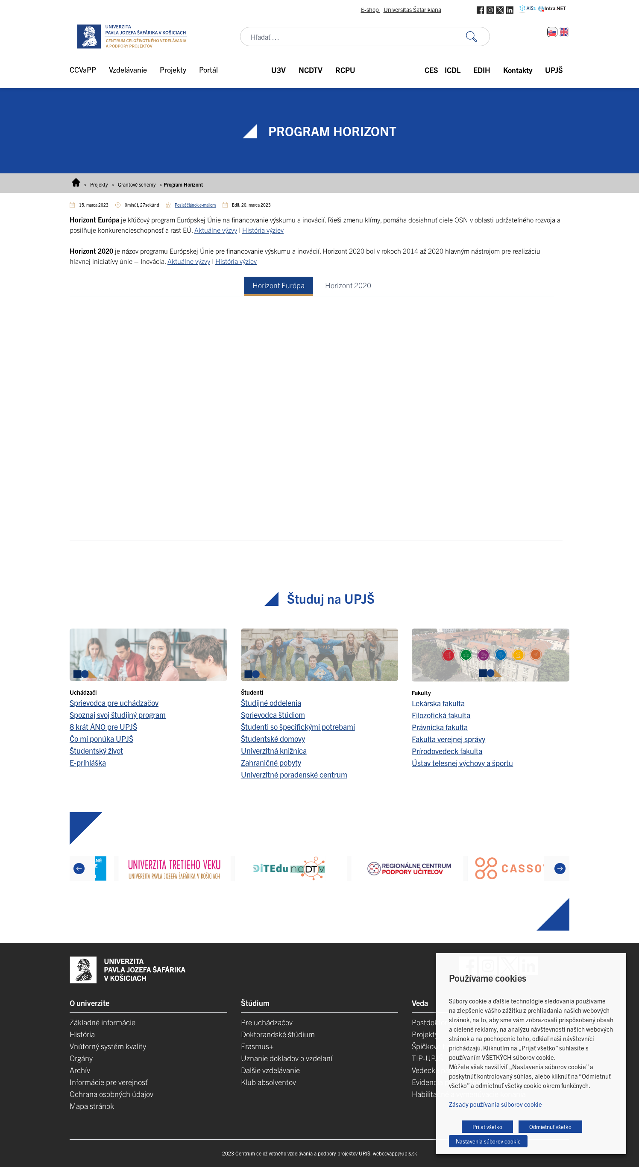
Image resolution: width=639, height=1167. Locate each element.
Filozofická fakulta (441, 715)
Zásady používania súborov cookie (495, 1104)
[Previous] (79, 868)
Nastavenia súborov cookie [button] (488, 1141)
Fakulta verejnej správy (448, 739)
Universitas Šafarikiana (412, 9)
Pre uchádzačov (267, 1022)
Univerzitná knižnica (274, 750)
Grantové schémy (137, 184)
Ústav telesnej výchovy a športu (462, 763)
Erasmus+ (257, 1046)
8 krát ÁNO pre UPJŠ (103, 726)
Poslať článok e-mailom (195, 205)
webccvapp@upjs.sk (395, 1153)
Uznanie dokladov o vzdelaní (286, 1058)
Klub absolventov (268, 1082)
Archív (80, 1070)
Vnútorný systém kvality (108, 1046)
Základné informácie (102, 1022)
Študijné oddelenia (271, 703)
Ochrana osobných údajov (111, 1094)
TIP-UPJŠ (427, 1058)
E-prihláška (88, 762)
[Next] (560, 868)
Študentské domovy (273, 738)
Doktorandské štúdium (278, 1034)
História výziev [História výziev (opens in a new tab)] (263, 229)
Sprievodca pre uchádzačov (114, 703)
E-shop (370, 9)
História (82, 1034)
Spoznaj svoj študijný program (118, 715)
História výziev (236, 261)
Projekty (99, 184)
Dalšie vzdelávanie (270, 1070)
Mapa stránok (92, 1106)
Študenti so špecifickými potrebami (298, 726)
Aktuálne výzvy (188, 261)
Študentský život (96, 750)
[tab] (278, 286)
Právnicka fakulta (440, 727)
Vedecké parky (435, 1070)
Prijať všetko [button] (487, 1126)
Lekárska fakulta (438, 703)
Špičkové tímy (434, 1046)
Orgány (81, 1058)
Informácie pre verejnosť (109, 1082)
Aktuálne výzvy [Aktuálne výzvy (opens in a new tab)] (215, 229)
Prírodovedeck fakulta (447, 751)
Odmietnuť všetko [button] (550, 1126)
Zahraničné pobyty (271, 762)
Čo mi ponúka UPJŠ (101, 738)
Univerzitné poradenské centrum (294, 774)
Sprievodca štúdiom (273, 715)
